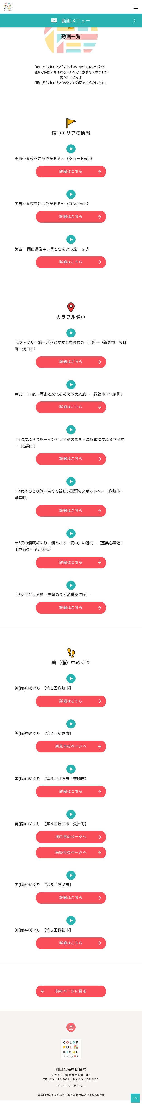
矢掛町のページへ (70, 865)
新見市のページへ (70, 759)
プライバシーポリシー (71, 1099)
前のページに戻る (70, 1004)
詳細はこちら (71, 184)
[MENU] (135, 7)
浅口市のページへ (70, 850)
